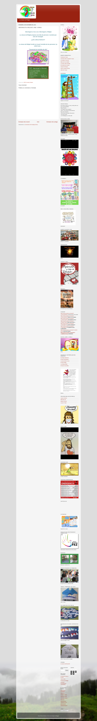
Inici (38, 122)
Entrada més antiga (52, 122)
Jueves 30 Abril (64, 398)
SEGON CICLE (64, 696)
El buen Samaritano (65, 359)
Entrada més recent (24, 122)
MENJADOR (63, 704)
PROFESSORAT (64, 705)
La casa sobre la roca (65, 360)
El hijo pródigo (63, 362)
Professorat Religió (64, 680)
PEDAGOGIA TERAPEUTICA (64, 702)
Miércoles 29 (63, 399)
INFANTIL (63, 693)
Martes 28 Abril (64, 401)
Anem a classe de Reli (65, 68)
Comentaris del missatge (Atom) (31, 124)
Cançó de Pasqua (64, 66)
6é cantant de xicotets (65, 65)
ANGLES (62, 699)
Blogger (57, 715)
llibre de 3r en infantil (65, 61)
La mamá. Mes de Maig (65, 63)
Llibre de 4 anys (64, 70)
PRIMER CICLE (64, 694)
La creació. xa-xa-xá (65, 60)
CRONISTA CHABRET (63, 691)
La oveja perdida (64, 364)
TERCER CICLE (64, 698)
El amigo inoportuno (65, 357)
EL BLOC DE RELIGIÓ (65, 663)
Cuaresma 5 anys (64, 57)
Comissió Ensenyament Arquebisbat (63, 683)
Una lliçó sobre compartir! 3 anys (67, 58)
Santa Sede (63, 679)
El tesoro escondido (65, 365)
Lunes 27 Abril (63, 402)
